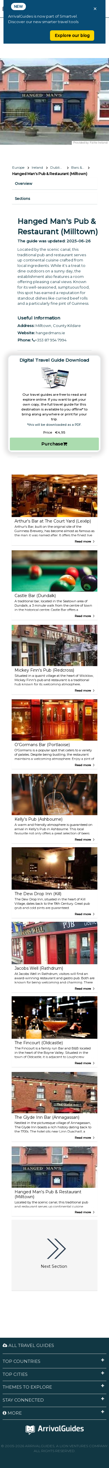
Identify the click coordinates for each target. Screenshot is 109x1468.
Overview (23, 183)
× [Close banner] (95, 9)
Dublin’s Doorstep (59, 167)
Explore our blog (72, 35)
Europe (18, 167)
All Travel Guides (28, 1345)
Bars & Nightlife (80, 167)
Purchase (54, 444)
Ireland (37, 167)
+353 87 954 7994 (49, 340)
